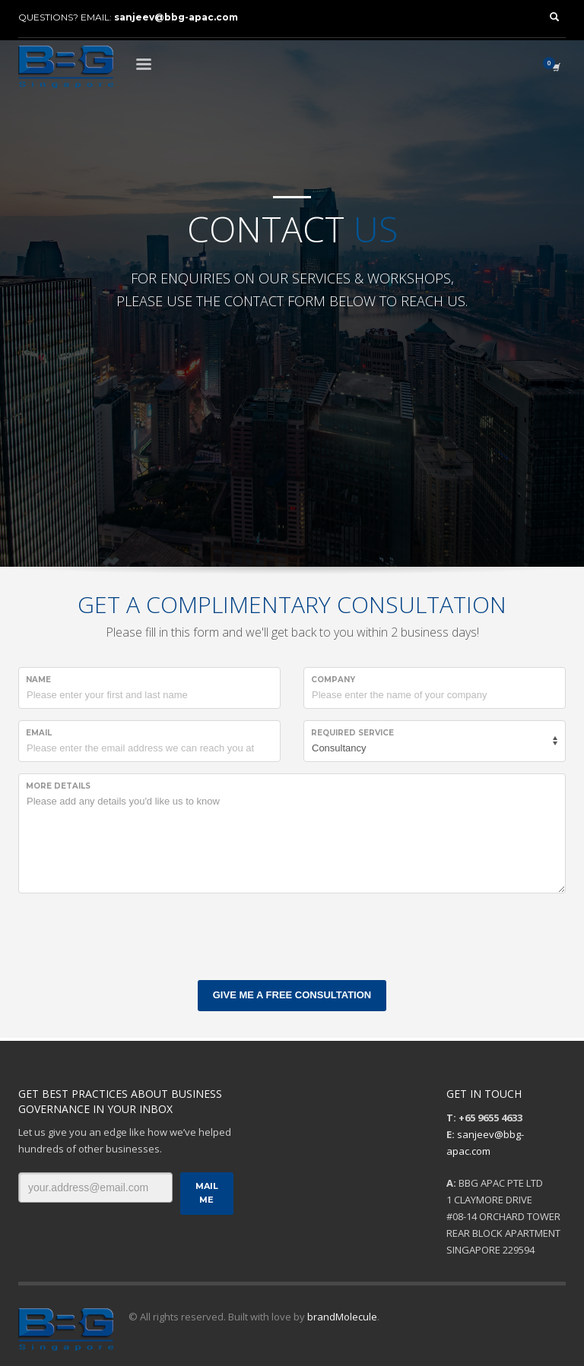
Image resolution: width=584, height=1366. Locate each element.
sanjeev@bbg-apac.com (176, 17)
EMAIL (39, 733)
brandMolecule (342, 1316)
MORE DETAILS (58, 786)
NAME (38, 680)
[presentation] (133, 934)
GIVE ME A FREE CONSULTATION (292, 995)
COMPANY (333, 680)
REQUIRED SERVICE (352, 733)
